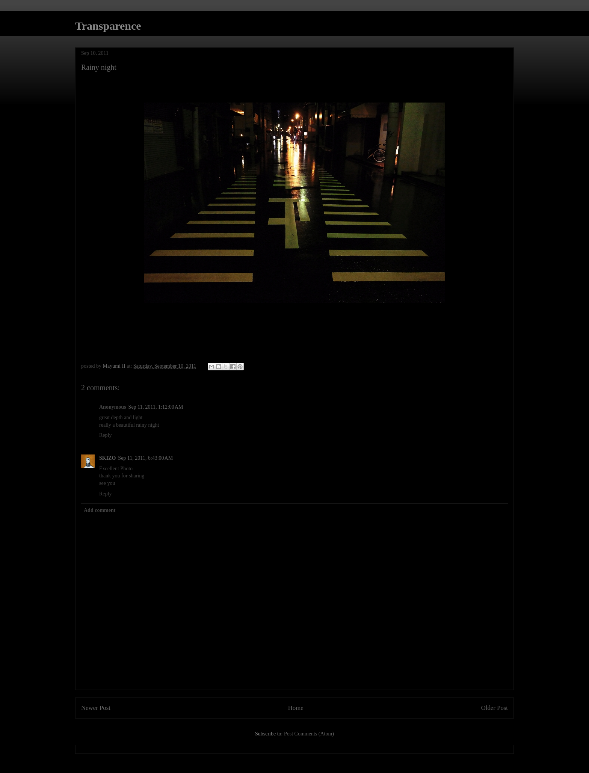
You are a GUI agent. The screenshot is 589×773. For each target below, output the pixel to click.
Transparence (108, 26)
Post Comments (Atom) (309, 734)
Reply (105, 435)
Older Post (494, 707)
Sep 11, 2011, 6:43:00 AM (145, 458)
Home (296, 707)
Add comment (99, 510)
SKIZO (107, 458)
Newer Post (95, 707)
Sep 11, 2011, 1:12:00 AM (155, 407)
